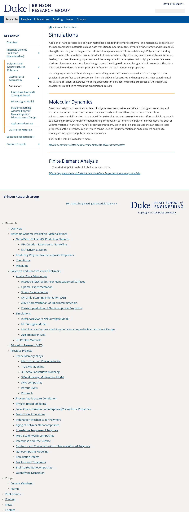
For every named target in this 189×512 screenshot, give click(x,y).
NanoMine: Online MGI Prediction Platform (42, 239)
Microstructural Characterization (41, 361)
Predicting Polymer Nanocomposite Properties (45, 255)
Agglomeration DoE (22, 123)
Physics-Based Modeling (31, 403)
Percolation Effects (27, 457)
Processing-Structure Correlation (36, 398)
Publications (41, 19)
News (69, 19)
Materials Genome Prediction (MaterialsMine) (17, 53)
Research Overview (65, 27)
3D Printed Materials (20, 129)
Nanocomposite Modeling (32, 451)
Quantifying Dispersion (30, 473)
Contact (81, 19)
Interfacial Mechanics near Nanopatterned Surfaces (53, 281)
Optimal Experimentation (37, 287)
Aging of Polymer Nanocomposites (37, 425)
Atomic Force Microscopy (16, 78)
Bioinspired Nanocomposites (34, 467)
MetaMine (22, 265)
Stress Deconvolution (34, 292)
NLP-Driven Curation (34, 250)
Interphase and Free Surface (33, 441)
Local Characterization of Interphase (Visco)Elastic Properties (53, 409)
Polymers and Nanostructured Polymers (16, 67)
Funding (58, 19)
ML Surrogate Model (22, 101)
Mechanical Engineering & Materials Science (90, 203)
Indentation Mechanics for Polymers (38, 419)
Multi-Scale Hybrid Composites (35, 435)
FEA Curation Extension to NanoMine (44, 244)
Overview (12, 42)
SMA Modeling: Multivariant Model (42, 377)
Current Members (21, 483)
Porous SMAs (29, 388)
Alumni (15, 488)
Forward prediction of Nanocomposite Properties (51, 308)
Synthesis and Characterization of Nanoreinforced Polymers (53, 446)
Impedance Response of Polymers (37, 430)
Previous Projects (16, 144)
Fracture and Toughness (31, 462)
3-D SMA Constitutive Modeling (40, 372)
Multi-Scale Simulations (30, 414)
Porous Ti (27, 393)
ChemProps (23, 260)
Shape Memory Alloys (29, 356)
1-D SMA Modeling (32, 366)
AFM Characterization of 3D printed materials (49, 303)
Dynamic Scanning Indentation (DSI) (43, 297)
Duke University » (174, 4)
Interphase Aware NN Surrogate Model (23, 94)
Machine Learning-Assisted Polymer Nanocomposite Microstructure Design (23, 112)
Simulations (15, 86)
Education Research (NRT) (21, 136)
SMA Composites (31, 382)
